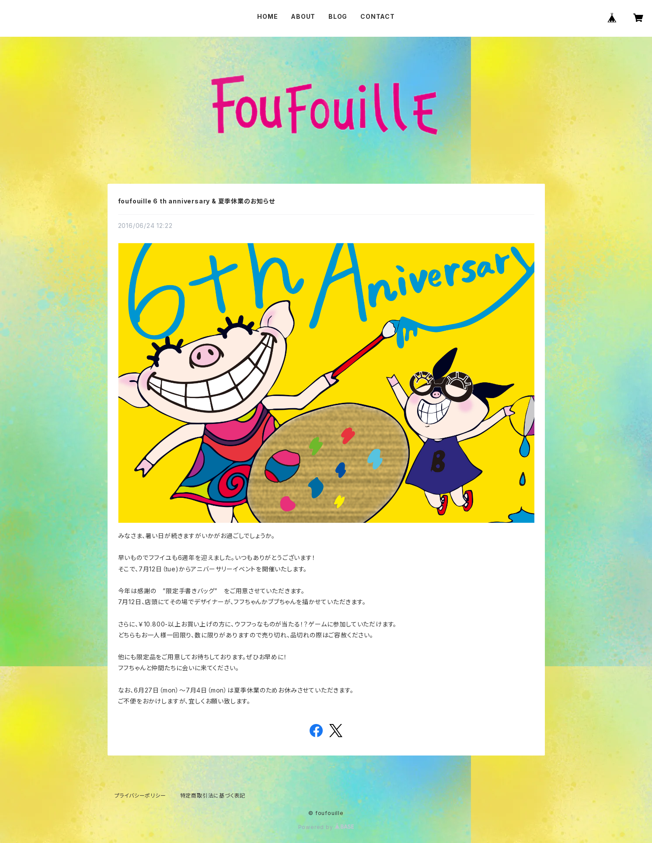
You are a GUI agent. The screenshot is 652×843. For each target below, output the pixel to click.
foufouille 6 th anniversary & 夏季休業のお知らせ (196, 201)
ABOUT (303, 16)
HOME (267, 16)
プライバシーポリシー (140, 795)
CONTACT (377, 16)
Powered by (326, 827)
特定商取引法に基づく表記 (213, 795)
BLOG (337, 16)
